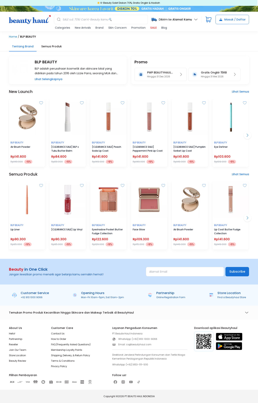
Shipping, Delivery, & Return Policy (70, 355)
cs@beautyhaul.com (138, 344)
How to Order (58, 339)
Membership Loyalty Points (66, 350)
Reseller (13, 344)
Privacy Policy (59, 366)
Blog (164, 28)
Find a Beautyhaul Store (231, 297)
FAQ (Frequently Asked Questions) (71, 344)
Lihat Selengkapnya (48, 79)
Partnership (15, 339)
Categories (62, 28)
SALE (153, 28)
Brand (99, 28)
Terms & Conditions (63, 360)
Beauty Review (17, 360)
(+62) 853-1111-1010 (137, 364)
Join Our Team (17, 350)
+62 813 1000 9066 (31, 297)
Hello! (12, 333)
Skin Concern (117, 28)
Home (13, 37)
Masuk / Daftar (232, 19)
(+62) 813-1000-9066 (144, 339)
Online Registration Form (170, 297)
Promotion (138, 28)
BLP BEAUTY (28, 37)
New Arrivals (83, 28)
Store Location (17, 355)
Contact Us (57, 333)
